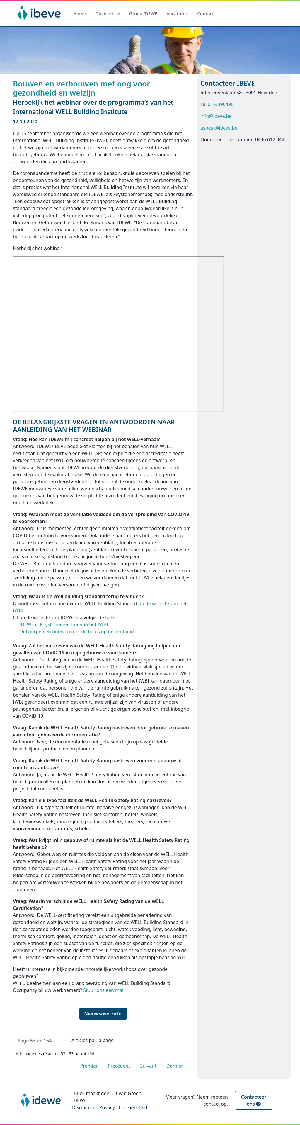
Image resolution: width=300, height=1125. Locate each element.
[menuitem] (79, 13)
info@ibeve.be (216, 116)
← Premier (86, 1066)
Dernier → (177, 1066)
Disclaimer (83, 1107)
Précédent (119, 1066)
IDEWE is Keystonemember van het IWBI (63, 624)
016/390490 (220, 104)
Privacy (107, 1107)
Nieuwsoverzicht (103, 1013)
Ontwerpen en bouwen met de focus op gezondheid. (78, 631)
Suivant (148, 1066)
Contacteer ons (253, 1100)
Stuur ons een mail (104, 990)
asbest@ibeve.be (218, 128)
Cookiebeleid (133, 1107)
